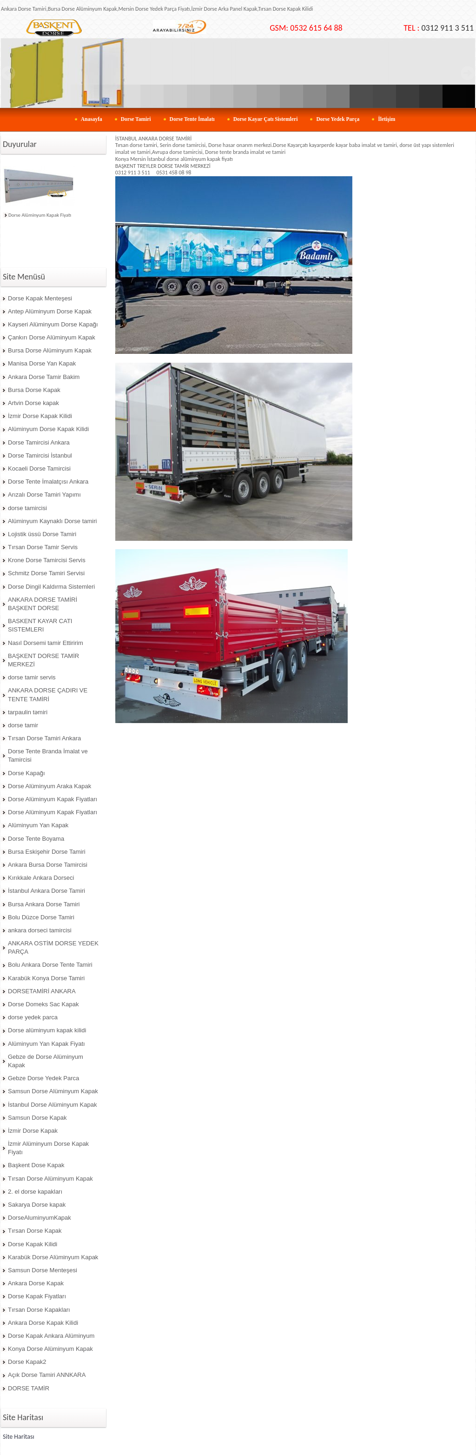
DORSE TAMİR (28, 1388)
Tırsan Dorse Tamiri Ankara (44, 738)
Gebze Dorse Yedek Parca (43, 1078)
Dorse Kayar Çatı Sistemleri (265, 119)
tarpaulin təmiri (27, 712)
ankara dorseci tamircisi (40, 930)
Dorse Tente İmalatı (192, 119)
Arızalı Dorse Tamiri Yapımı (44, 494)
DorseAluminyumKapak (39, 1217)
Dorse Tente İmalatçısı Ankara (48, 481)
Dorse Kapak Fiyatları (37, 1296)
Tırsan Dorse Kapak (35, 1230)
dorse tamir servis (32, 677)
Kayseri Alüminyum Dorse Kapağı (53, 324)
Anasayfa (91, 119)
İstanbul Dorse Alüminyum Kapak (52, 1104)
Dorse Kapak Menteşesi (40, 298)
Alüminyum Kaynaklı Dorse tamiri (52, 521)
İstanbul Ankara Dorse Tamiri (46, 890)
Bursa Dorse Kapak (34, 389)
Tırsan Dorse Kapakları (39, 1309)
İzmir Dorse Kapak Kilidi (40, 415)
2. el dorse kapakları (35, 1191)
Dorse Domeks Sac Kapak (43, 1004)
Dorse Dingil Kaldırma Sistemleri (51, 586)
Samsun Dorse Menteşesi (42, 1270)
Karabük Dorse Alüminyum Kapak (53, 1257)
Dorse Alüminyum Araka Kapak (49, 786)
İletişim (386, 119)
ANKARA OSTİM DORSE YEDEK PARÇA (53, 947)
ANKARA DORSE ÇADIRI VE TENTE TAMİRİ (47, 694)
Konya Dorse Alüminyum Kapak (50, 1348)
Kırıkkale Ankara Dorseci (41, 877)
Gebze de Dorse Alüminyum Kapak (45, 1061)
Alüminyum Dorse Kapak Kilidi (48, 428)
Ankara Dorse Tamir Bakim (43, 376)
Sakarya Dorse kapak (37, 1204)
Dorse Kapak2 (27, 1361)
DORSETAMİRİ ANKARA (42, 991)
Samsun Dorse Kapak (37, 1117)
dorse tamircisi (27, 508)
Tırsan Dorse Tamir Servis (43, 547)
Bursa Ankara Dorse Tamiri (43, 904)
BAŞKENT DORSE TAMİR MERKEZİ (43, 660)
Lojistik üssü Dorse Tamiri (42, 534)
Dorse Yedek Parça (337, 119)
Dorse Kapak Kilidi (32, 1244)
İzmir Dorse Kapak (33, 1130)
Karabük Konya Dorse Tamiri (46, 978)
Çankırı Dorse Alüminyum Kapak (51, 337)
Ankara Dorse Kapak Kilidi (43, 1322)
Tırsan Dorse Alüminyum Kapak (50, 1178)
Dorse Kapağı (26, 773)
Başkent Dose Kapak (36, 1165)
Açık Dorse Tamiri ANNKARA (47, 1374)
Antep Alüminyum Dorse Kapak (50, 311)
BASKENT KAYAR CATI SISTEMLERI (40, 625)
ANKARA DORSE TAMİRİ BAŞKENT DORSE (42, 603)
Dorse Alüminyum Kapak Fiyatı (39, 215)
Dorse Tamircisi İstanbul (40, 455)
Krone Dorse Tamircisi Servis (47, 560)
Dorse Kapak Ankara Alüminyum (51, 1335)
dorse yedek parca (33, 1017)
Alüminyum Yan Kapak (38, 825)
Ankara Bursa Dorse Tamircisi (47, 864)
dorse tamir (23, 725)
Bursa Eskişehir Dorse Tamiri (47, 851)
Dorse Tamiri (136, 119)
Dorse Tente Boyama (36, 838)
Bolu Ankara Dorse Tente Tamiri (50, 964)
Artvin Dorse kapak (33, 402)
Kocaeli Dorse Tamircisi (39, 468)
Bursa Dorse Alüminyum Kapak (50, 350)
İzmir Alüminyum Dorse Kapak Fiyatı (48, 1148)
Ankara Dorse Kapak (36, 1283)
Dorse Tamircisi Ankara (39, 442)
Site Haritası (18, 1437)
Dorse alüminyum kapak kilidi (47, 1030)
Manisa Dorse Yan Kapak (42, 363)
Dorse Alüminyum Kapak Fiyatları (52, 799)
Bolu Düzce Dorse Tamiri (41, 917)
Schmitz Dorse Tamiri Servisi (46, 573)
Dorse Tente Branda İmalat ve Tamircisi (48, 755)
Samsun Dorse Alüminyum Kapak (53, 1091)
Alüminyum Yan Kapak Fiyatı (46, 1043)
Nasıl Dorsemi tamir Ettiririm (45, 642)
